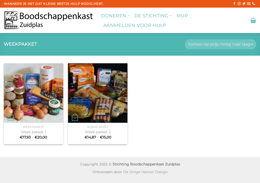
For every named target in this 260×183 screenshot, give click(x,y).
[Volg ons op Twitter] (244, 4)
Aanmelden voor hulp (135, 25)
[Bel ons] (253, 4)
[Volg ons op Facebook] (234, 4)
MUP (182, 15)
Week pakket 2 (98, 132)
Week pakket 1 (33, 132)
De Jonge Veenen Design (145, 172)
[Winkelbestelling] (220, 44)
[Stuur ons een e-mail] (248, 4)
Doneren (115, 15)
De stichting (153, 15)
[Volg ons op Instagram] (239, 4)
